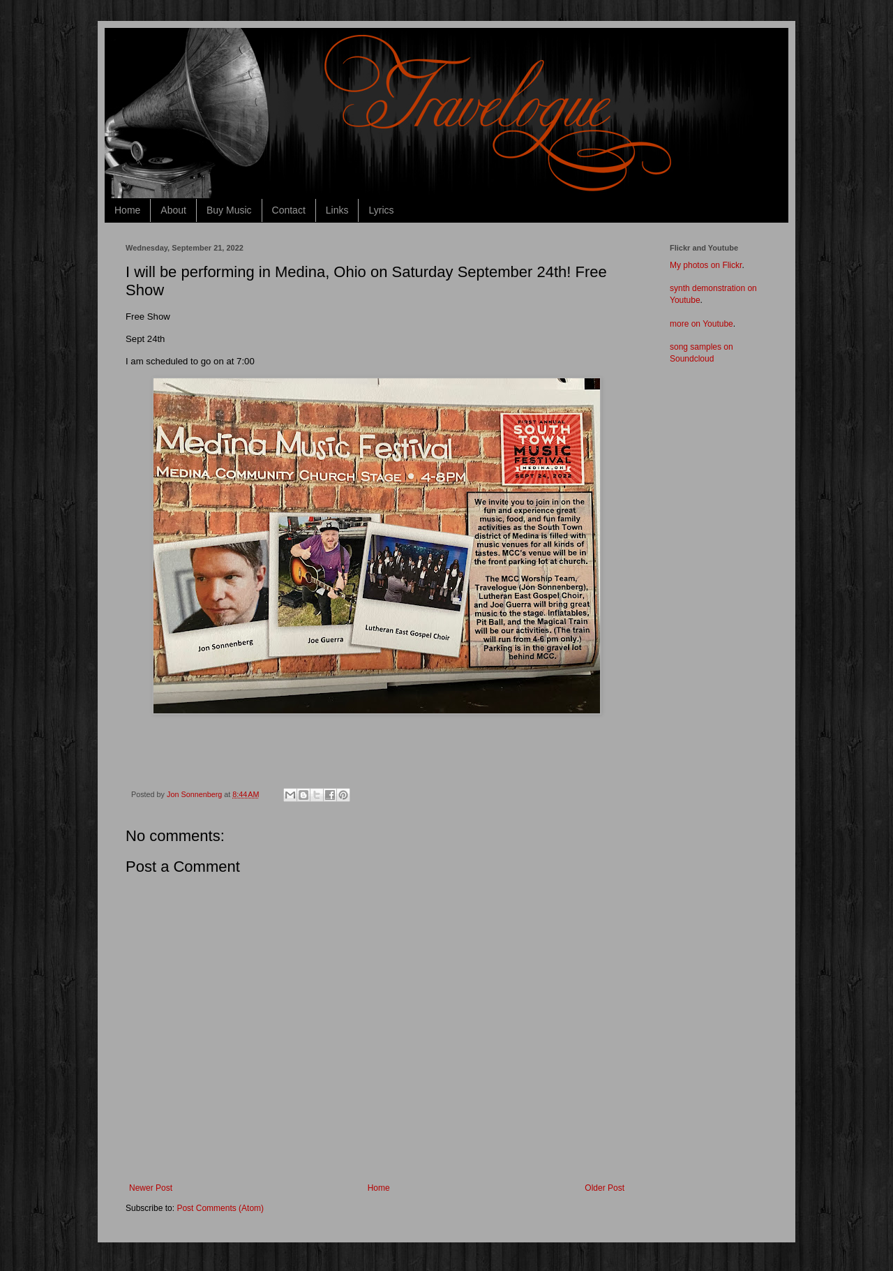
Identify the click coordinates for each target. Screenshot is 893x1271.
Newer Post (150, 1188)
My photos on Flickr (706, 265)
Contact (289, 210)
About (173, 210)
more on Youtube (701, 324)
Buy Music (229, 210)
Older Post (604, 1188)
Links (337, 210)
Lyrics (380, 210)
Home (127, 210)
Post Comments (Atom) (220, 1208)
